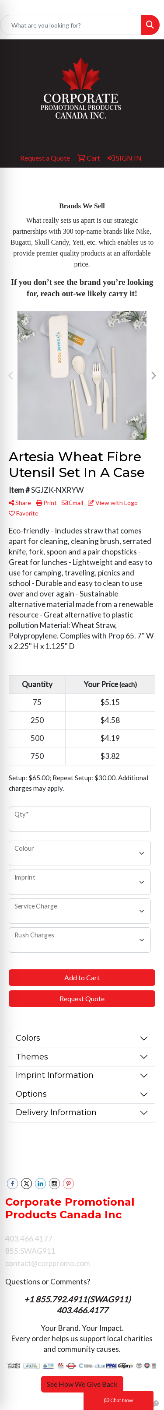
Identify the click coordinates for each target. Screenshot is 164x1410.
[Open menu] (146, 180)
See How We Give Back (82, 1384)
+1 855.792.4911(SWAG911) (78, 1299)
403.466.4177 (82, 1310)
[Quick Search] (70, 25)
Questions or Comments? (47, 1281)
